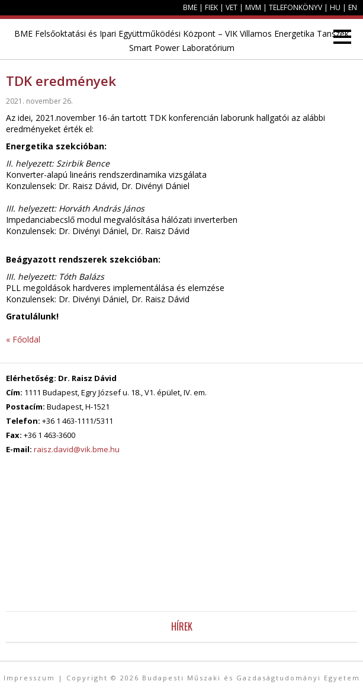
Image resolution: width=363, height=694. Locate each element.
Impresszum (29, 677)
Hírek (181, 626)
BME (190, 7)
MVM (253, 7)
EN (352, 7)
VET (231, 7)
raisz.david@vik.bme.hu (77, 449)
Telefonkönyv (295, 7)
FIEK (211, 7)
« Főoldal (23, 339)
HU (335, 7)
